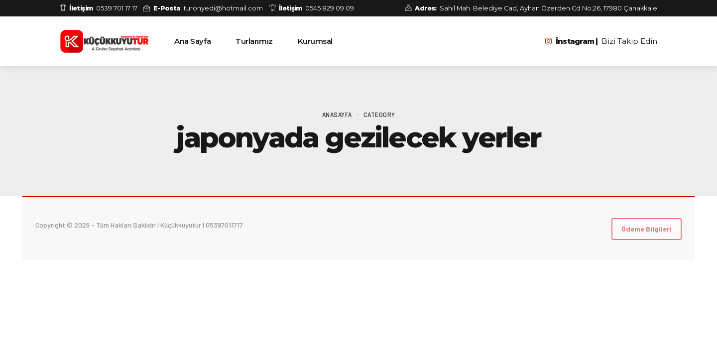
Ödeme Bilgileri (646, 229)
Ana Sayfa (192, 41)
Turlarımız (254, 41)
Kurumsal (315, 41)
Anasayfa (337, 114)
